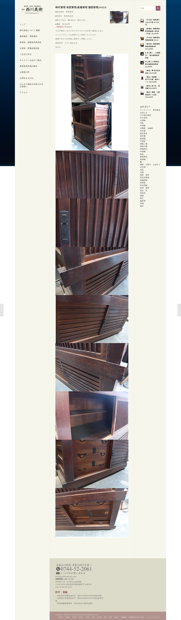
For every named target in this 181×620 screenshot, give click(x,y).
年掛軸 (143, 151)
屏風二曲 (143, 144)
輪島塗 (143, 201)
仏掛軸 (143, 120)
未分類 (143, 167)
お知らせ (143, 113)
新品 (142, 154)
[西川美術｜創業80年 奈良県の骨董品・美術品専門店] (32, 10)
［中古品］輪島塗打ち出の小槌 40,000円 (152, 22)
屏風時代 (143, 149)
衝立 (142, 198)
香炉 (142, 206)
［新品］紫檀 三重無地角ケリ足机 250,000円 (152, 94)
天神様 (143, 141)
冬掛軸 (143, 126)
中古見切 (143, 118)
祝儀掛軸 (143, 180)
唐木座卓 (143, 133)
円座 (142, 123)
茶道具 (143, 193)
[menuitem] (32, 25)
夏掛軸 (143, 139)
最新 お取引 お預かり (150, 164)
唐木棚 (143, 136)
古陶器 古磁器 (146, 128)
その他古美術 (145, 115)
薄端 (142, 196)
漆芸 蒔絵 (144, 175)
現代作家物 (144, 177)
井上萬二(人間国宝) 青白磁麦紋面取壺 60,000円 (152, 64)
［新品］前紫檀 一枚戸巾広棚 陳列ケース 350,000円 (152, 79)
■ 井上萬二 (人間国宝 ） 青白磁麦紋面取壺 (152, 55)
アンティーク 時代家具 (150, 110)
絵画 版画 (144, 188)
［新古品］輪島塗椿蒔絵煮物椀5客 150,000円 (152, 46)
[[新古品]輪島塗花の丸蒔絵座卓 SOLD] (2, 310)
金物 (142, 203)
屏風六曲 (143, 146)
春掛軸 (143, 159)
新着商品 (143, 157)
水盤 (142, 172)
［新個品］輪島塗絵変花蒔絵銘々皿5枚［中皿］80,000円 (152, 31)
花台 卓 (143, 190)
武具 (142, 170)
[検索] (150, 8)
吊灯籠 (143, 131)
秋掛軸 (143, 183)
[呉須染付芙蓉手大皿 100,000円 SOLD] (179, 310)
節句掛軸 (143, 185)
